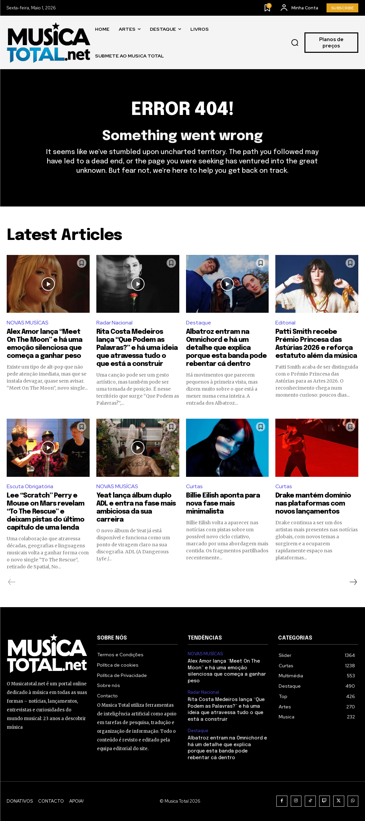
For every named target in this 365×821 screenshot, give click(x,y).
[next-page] (353, 582)
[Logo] (48, 42)
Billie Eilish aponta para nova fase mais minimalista (223, 503)
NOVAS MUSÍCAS (28, 322)
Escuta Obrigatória (30, 486)
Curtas (194, 486)
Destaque (198, 322)
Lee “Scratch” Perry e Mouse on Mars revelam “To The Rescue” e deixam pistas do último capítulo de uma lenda (45, 511)
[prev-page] (12, 582)
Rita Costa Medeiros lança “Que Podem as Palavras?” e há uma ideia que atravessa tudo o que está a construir (137, 348)
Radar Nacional (114, 322)
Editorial (285, 322)
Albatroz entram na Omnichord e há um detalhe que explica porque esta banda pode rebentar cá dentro (226, 348)
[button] (294, 42)
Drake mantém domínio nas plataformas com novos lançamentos (313, 503)
